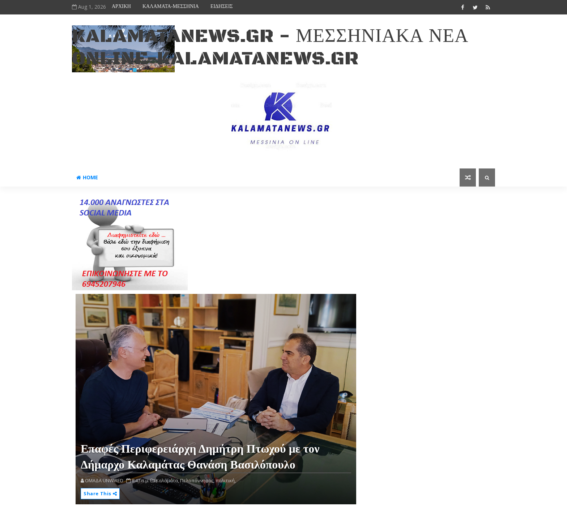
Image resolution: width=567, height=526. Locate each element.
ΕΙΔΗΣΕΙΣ (221, 6)
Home (87, 177)
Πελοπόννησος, (197, 480)
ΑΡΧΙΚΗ (121, 6)
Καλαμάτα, (167, 480)
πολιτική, (226, 480)
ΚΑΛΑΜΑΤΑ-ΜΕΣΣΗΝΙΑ (170, 6)
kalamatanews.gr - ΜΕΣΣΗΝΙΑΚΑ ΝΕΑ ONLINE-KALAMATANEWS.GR (270, 47)
